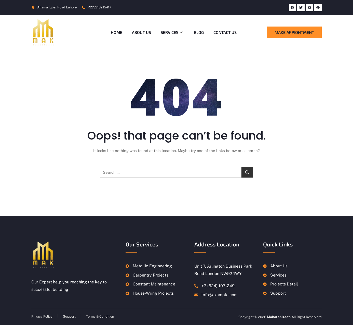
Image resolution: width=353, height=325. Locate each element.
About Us (141, 32)
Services (172, 32)
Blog (199, 32)
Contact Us (226, 32)
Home (115, 32)
